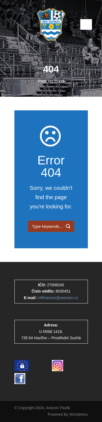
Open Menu (86, 24)
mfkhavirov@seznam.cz (58, 298)
